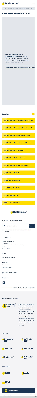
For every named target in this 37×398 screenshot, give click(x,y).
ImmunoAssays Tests (13, 8)
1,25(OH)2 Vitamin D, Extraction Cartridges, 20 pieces (19, 120)
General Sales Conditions (7, 265)
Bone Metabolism (24, 8)
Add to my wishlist (11, 390)
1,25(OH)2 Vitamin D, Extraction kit (14, 150)
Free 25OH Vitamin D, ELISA (12, 188)
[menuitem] (18, 257)
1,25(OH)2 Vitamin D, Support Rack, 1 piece (16, 165)
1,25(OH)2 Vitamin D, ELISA (11, 173)
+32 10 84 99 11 (7, 248)
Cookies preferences (6, 267)
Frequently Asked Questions (8, 257)
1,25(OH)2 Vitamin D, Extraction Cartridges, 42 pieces (19, 128)
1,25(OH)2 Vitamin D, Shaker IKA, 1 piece (15, 158)
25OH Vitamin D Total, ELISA (12, 180)
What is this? (30, 394)
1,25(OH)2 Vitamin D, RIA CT (11, 195)
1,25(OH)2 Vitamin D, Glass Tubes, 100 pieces (17, 135)
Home (4, 8)
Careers (4, 260)
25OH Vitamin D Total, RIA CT (12, 203)
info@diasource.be (6, 246)
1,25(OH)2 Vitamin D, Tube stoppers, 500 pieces (17, 143)
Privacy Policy (5, 262)
